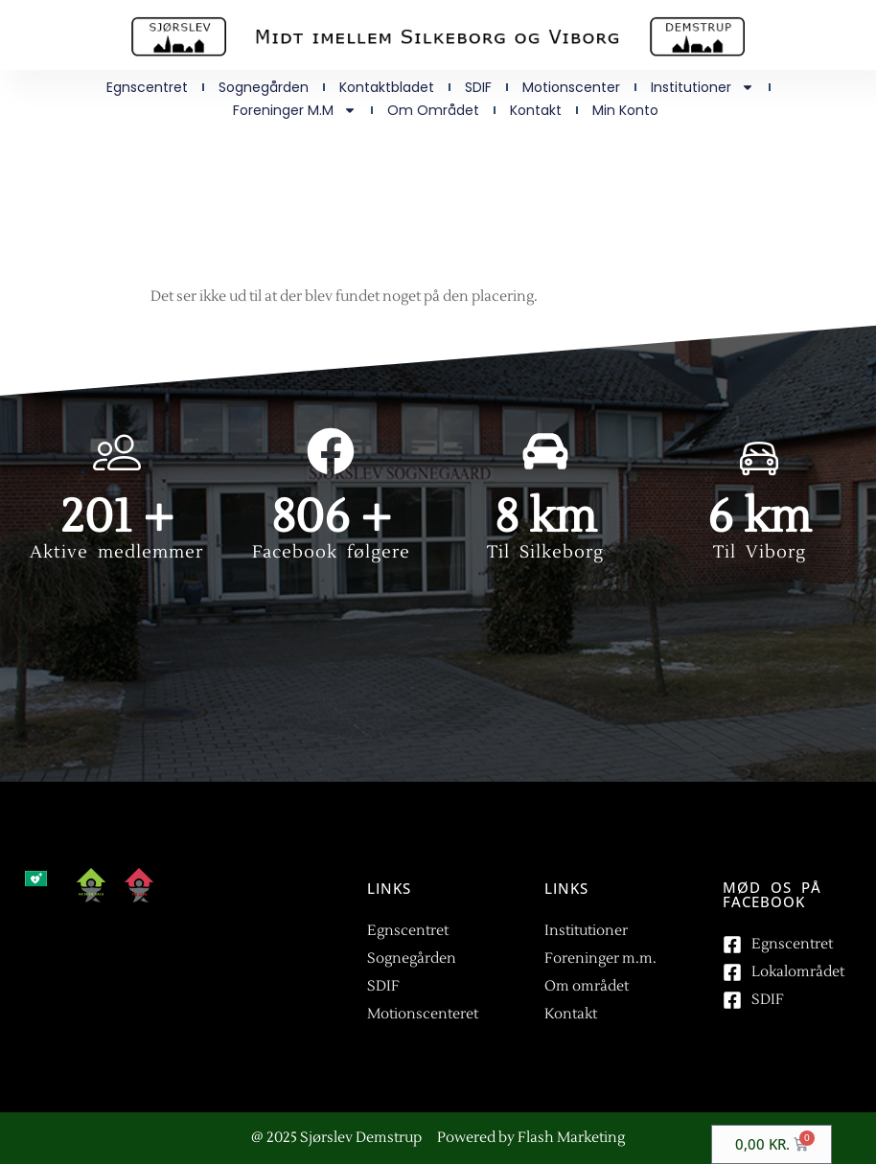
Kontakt (536, 110)
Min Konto (625, 110)
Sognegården (264, 87)
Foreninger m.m (295, 110)
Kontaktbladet (386, 87)
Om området (433, 110)
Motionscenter (571, 87)
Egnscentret (147, 87)
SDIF (478, 87)
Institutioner (702, 87)
